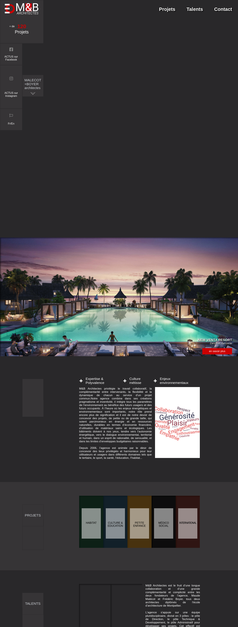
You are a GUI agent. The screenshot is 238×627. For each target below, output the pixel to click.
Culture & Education (115, 287)
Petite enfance (139, 287)
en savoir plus (217, 113)
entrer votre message (107, 509)
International (187, 285)
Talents (195, 9)
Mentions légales (171, 607)
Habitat (91, 285)
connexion (167, 620)
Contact (223, 9)
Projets (167, 9)
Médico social (163, 287)
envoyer (107, 545)
